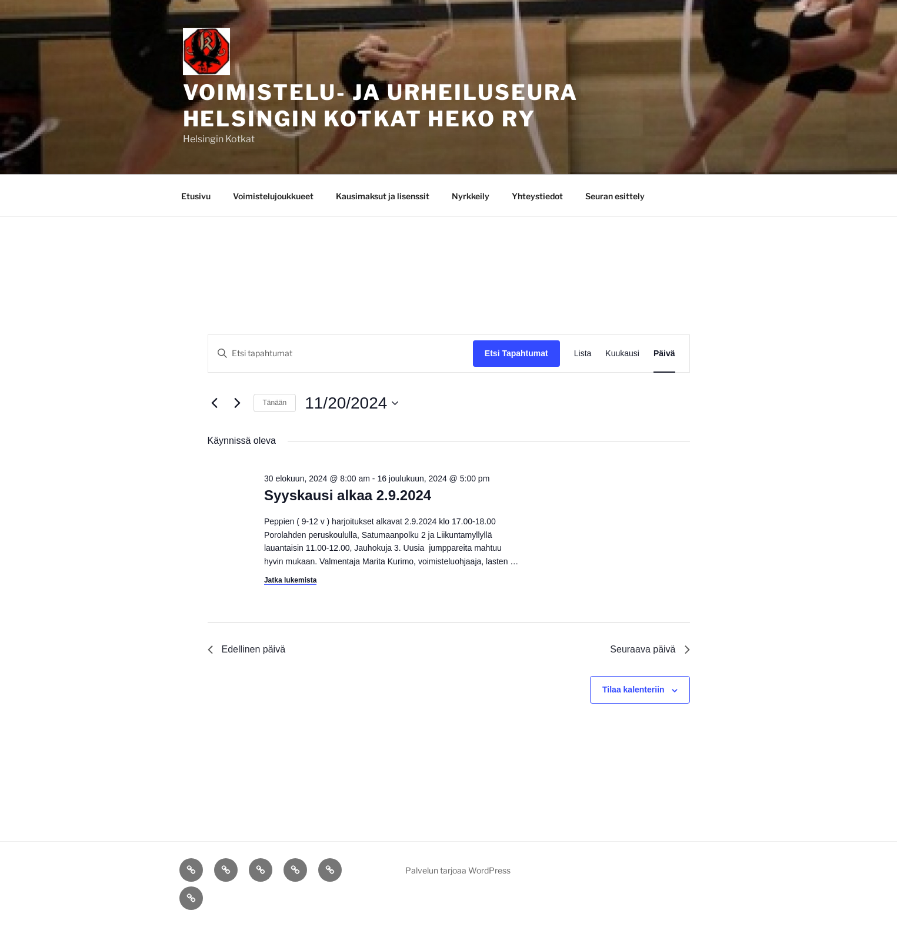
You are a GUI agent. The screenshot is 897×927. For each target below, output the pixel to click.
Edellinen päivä (247, 649)
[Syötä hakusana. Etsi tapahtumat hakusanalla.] (340, 353)
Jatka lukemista (290, 580)
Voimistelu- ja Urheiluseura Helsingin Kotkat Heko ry (381, 105)
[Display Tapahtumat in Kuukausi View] (622, 353)
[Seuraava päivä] (238, 403)
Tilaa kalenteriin (633, 689)
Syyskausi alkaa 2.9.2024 (347, 495)
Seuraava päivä (649, 649)
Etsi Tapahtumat (516, 353)
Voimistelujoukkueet (273, 196)
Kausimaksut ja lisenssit (382, 196)
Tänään (275, 403)
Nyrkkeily (470, 196)
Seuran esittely (615, 196)
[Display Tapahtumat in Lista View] (583, 353)
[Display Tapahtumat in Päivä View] (664, 353)
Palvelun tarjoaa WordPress (458, 870)
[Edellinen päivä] (215, 403)
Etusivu (196, 196)
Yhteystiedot (537, 196)
